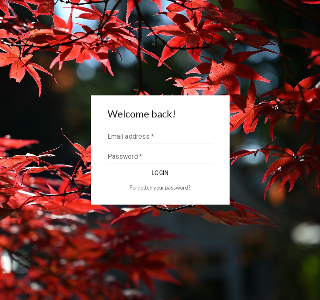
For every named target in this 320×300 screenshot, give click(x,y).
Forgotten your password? (160, 187)
